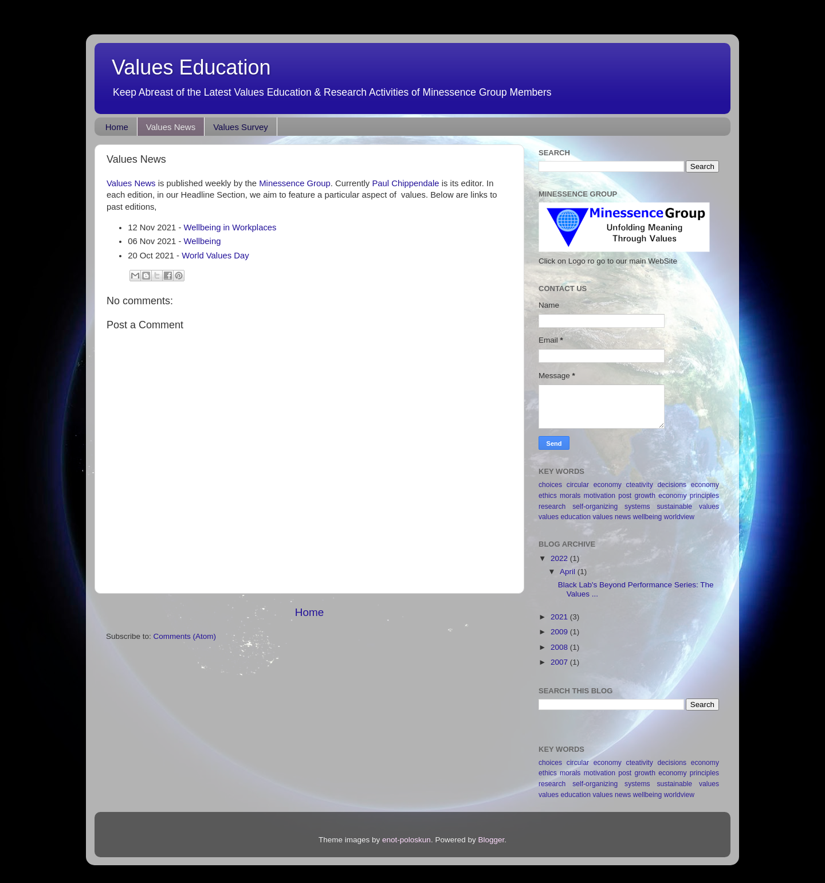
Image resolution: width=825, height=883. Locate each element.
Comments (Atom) (185, 636)
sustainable (674, 507)
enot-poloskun (406, 839)
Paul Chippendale (405, 183)
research (552, 507)
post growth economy (652, 496)
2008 (560, 647)
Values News (170, 127)
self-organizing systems (611, 507)
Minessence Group (295, 183)
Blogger (491, 839)
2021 (560, 617)
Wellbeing (202, 241)
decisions (671, 485)
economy (705, 485)
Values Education (191, 67)
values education (565, 517)
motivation (599, 496)
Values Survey (240, 127)
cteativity (639, 485)
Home (116, 127)
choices (550, 485)
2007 (560, 662)
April (569, 571)
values (709, 507)
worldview (679, 517)
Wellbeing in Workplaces (230, 227)
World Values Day (215, 255)
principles (704, 496)
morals (570, 496)
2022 (560, 558)
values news (612, 517)
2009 (560, 631)
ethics (548, 496)
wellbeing (647, 517)
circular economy (594, 485)
